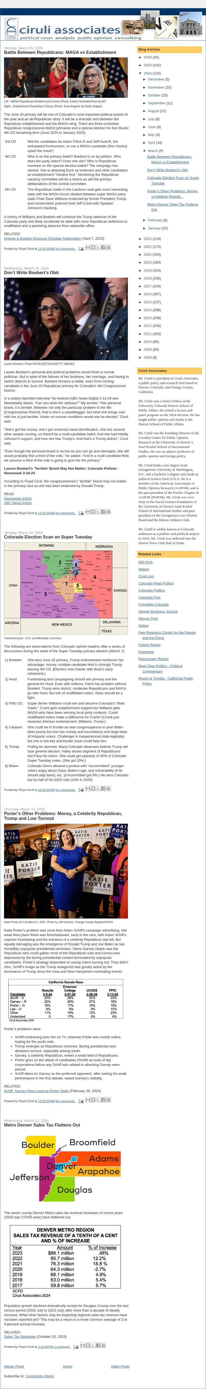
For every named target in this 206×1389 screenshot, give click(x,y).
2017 (148, 286)
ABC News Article (18, 503)
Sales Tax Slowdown (20, 1337)
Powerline (146, 652)
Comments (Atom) (40, 1376)
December (156, 79)
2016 (148, 294)
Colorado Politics (151, 590)
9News (143, 569)
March (153, 151)
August (154, 111)
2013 (148, 318)
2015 (148, 302)
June (152, 127)
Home (67, 1366)
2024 (148, 73)
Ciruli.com (146, 576)
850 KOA (145, 562)
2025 (148, 65)
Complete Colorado (153, 604)
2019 (148, 270)
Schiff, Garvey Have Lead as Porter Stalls (36, 1091)
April (152, 143)
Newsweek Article (18, 498)
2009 (148, 350)
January (155, 228)
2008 (148, 357)
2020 (148, 262)
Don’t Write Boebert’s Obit (31, 272)
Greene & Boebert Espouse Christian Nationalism (42, 238)
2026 (148, 57)
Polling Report (149, 645)
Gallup (143, 626)
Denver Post (148, 618)
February (155, 220)
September (157, 103)
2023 (148, 239)
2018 (148, 278)
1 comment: (62, 1346)
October (155, 95)
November (156, 87)
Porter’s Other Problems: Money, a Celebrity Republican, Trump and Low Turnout (63, 816)
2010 (148, 342)
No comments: (66, 248)
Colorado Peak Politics (156, 583)
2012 (148, 326)
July (151, 119)
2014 (148, 310)
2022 (148, 247)
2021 (148, 254)
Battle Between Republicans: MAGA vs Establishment (60, 52)
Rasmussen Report (153, 659)
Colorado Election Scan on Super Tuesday (48, 536)
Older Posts (120, 1366)
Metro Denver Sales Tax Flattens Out (42, 1124)
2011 (148, 334)
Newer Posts (14, 1366)
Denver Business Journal (158, 611)
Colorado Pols (149, 597)
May (152, 135)
